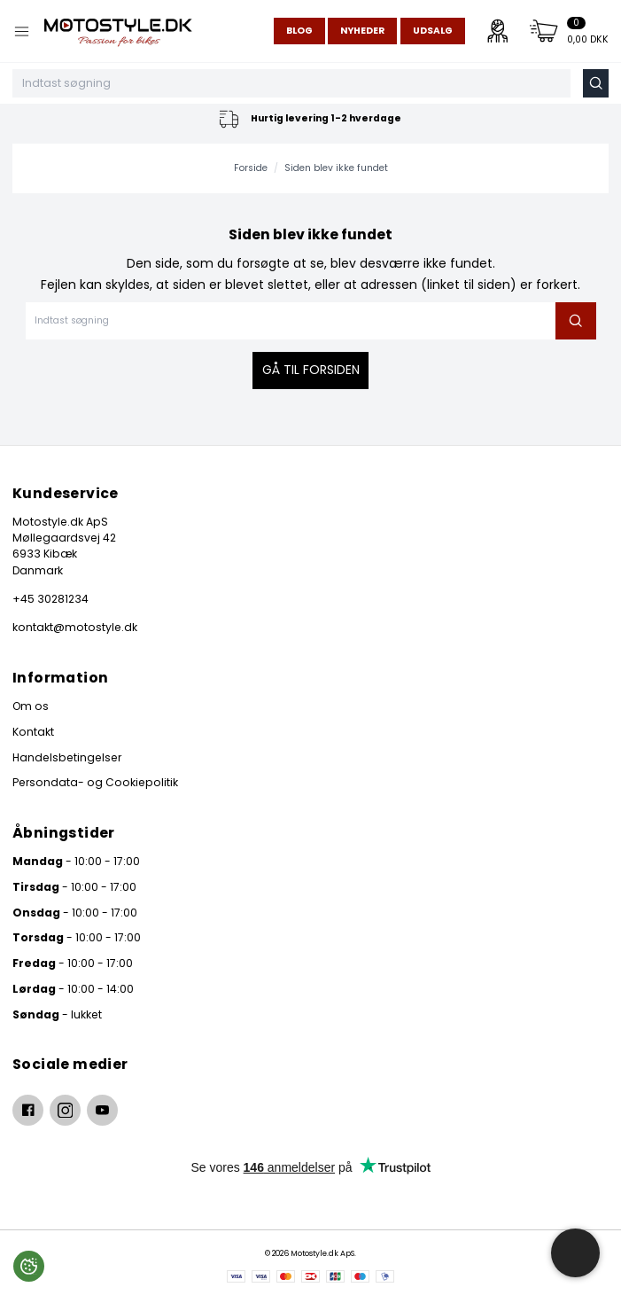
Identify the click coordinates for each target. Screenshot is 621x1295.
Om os (30, 706)
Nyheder (362, 30)
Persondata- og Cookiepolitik (95, 782)
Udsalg (433, 30)
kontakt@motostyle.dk (74, 627)
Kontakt (33, 731)
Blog (299, 30)
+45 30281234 (50, 598)
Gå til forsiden (311, 369)
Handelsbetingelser (66, 757)
